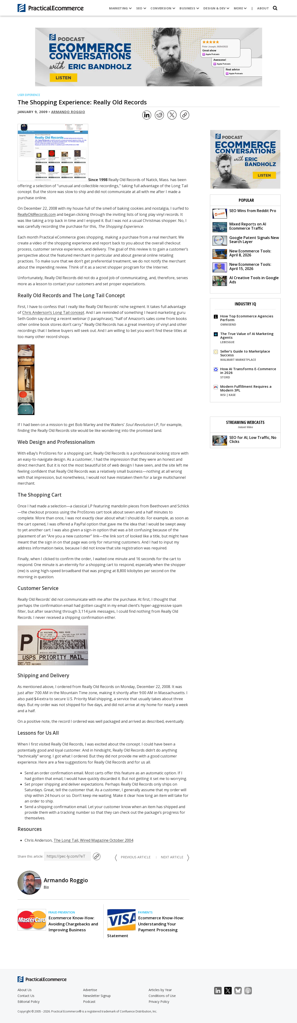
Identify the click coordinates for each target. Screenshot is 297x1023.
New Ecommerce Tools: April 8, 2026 (242, 253)
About (263, 8)
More (240, 8)
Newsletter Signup (97, 995)
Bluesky (240, 991)
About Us (25, 990)
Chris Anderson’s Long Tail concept (53, 312)
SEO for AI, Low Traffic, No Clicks (244, 440)
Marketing (120, 8)
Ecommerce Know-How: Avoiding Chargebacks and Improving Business (73, 923)
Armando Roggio (68, 112)
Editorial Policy (29, 1001)
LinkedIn (220, 991)
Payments (145, 912)
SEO (141, 8)
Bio (46, 887)
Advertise (90, 990)
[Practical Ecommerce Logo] (51, 8)
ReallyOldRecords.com (37, 214)
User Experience (29, 95)
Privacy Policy (159, 1001)
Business (189, 8)
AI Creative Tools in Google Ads (246, 280)
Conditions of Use (162, 995)
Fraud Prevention (61, 912)
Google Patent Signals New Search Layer (246, 240)
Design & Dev (216, 8)
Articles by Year (160, 990)
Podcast (89, 1001)
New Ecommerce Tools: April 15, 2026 (242, 267)
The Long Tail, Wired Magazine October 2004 (93, 840)
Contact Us (26, 995)
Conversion (162, 8)
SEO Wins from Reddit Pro (244, 213)
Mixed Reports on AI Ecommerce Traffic (239, 226)
